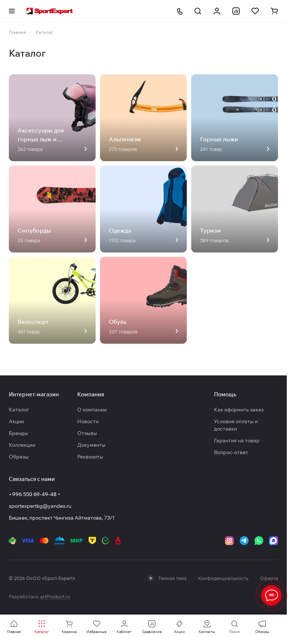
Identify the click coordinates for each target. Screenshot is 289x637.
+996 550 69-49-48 (33, 494)
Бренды (18, 433)
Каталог (19, 409)
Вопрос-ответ (231, 452)
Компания (90, 394)
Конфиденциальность (223, 578)
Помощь (225, 394)
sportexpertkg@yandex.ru (40, 506)
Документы (91, 445)
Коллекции (22, 445)
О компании (92, 409)
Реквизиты (90, 456)
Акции (16, 421)
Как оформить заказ (239, 409)
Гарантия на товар (237, 440)
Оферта (269, 578)
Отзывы (87, 433)
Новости (88, 421)
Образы (19, 456)
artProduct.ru (55, 596)
